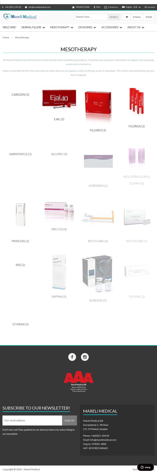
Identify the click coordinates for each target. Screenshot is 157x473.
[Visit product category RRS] (20, 265)
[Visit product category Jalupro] (59, 154)
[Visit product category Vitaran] (20, 324)
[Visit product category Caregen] (20, 94)
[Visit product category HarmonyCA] (20, 154)
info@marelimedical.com (37, 7)
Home (5, 37)
